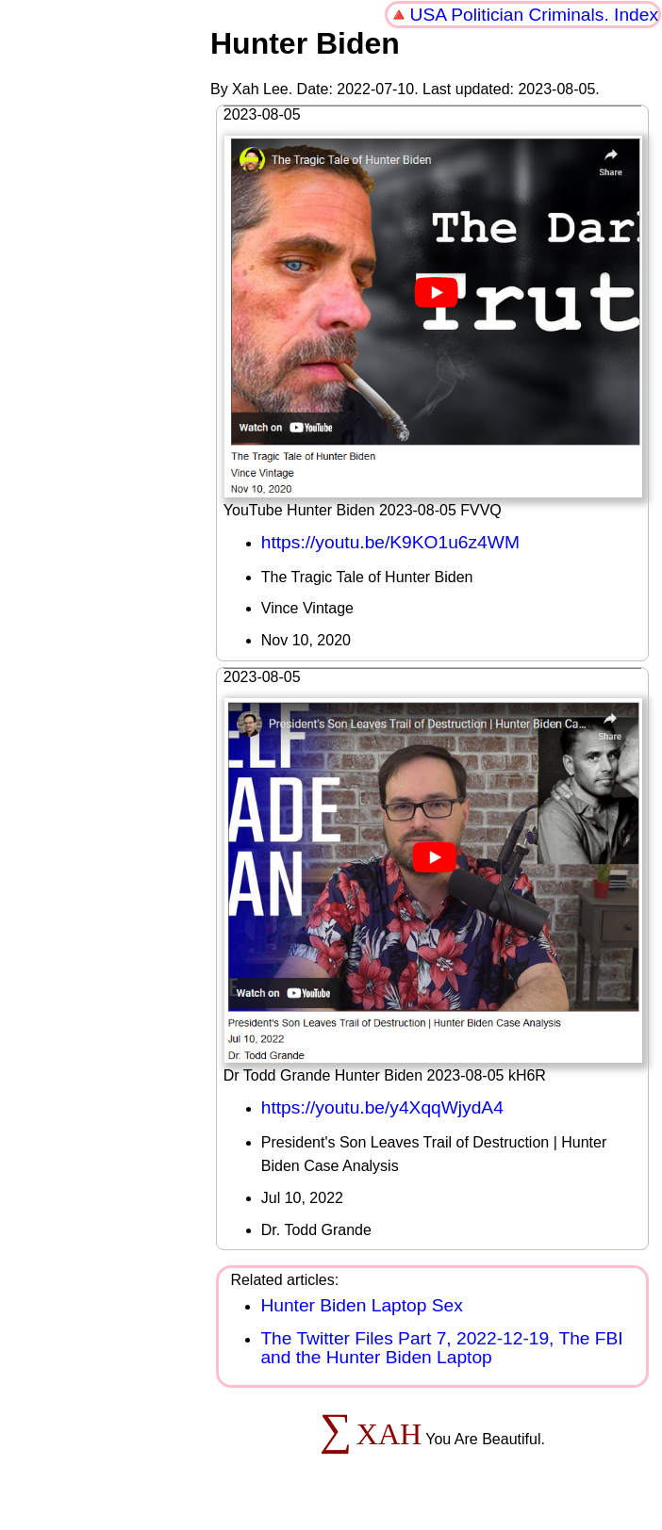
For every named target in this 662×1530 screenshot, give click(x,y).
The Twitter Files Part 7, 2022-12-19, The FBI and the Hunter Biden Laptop (441, 1347)
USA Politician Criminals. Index (534, 14)
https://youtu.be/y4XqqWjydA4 (382, 1107)
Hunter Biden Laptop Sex (361, 1305)
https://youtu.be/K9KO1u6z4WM (390, 542)
